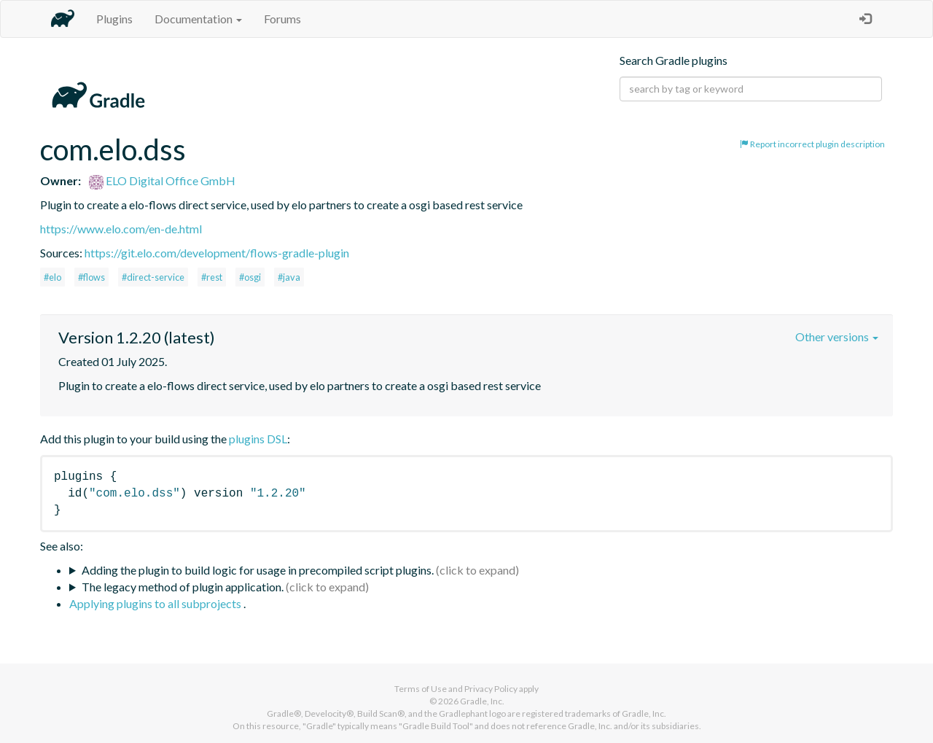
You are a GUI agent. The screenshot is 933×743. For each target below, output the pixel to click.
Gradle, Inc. (482, 701)
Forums (282, 19)
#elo (52, 277)
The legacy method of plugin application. (183, 587)
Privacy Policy (491, 688)
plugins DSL (258, 439)
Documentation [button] (198, 19)
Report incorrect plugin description (812, 144)
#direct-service (153, 277)
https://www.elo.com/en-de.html (121, 229)
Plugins (114, 19)
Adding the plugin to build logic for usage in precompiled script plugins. (258, 570)
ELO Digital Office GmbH (162, 180)
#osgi (250, 277)
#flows (91, 277)
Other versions (836, 336)
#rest (211, 277)
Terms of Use (420, 688)
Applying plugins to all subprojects (156, 603)
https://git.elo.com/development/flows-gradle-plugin (217, 253)
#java (289, 277)
